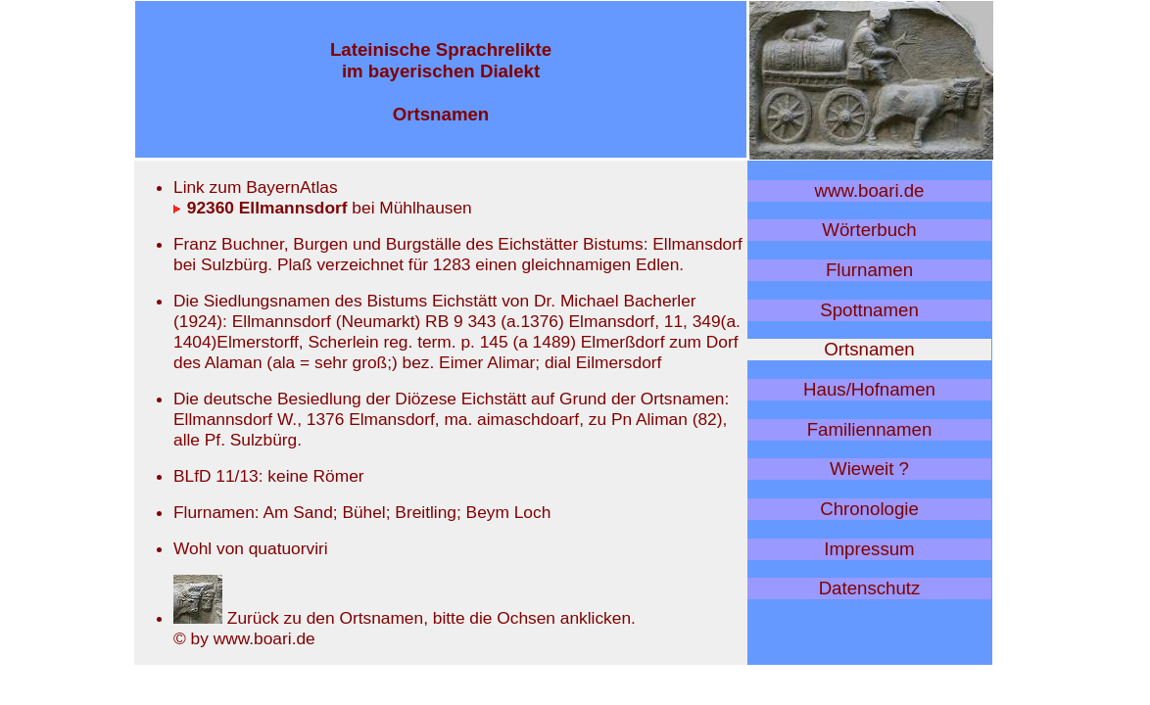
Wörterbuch (869, 229)
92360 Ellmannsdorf (260, 207)
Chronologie (869, 508)
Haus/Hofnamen (869, 389)
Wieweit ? (869, 468)
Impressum (869, 549)
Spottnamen (869, 310)
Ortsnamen (869, 349)
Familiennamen (870, 429)
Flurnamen (869, 269)
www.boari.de (870, 190)
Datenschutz (870, 588)
